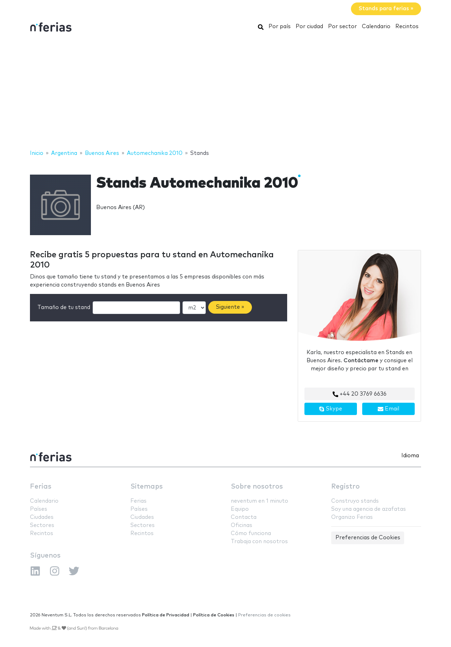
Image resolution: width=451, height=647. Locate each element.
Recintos (407, 26)
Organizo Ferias (352, 517)
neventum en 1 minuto (259, 501)
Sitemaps (146, 486)
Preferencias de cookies (264, 615)
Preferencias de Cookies (367, 537)
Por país (279, 26)
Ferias (40, 486)
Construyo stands (355, 501)
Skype (330, 409)
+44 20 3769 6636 (360, 394)
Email (388, 409)
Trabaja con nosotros (259, 541)
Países (38, 509)
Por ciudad (309, 26)
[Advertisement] (225, 92)
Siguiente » (230, 307)
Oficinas (241, 525)
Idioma (410, 455)
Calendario (376, 26)
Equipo (240, 509)
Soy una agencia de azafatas (368, 509)
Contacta (244, 517)
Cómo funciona (251, 533)
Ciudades (42, 517)
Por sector (342, 26)
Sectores (42, 525)
